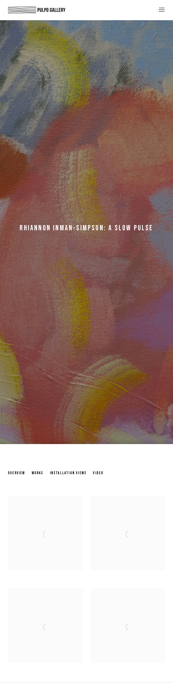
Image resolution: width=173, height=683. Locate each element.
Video (98, 473)
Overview (16, 473)
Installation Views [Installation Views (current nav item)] (68, 473)
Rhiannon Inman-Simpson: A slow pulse (86, 228)
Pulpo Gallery (37, 10)
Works (37, 473)
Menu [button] (161, 10)
